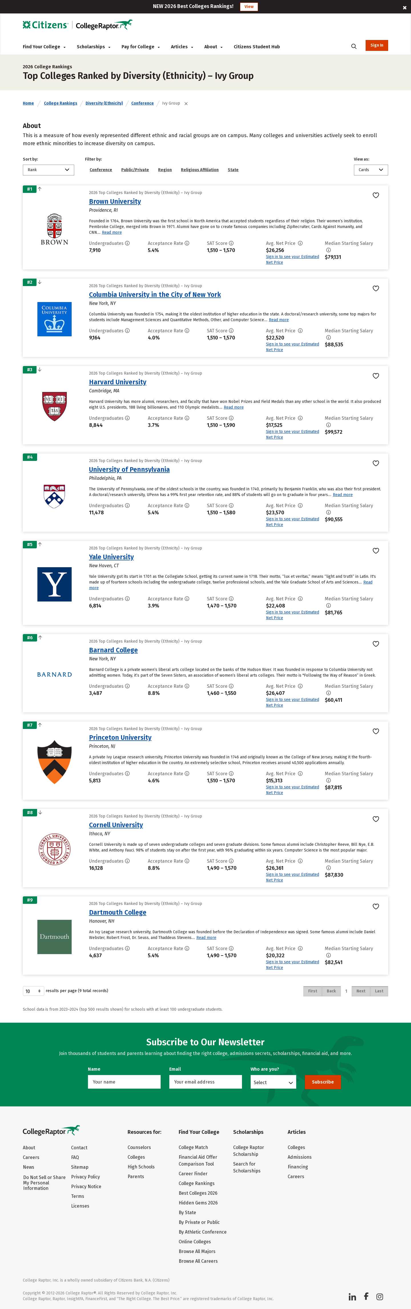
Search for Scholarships (247, 1167)
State (233, 169)
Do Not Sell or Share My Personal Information (44, 1183)
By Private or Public (199, 1222)
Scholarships (93, 46)
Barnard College (113, 650)
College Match (193, 1147)
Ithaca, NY (99, 833)
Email (175, 1069)
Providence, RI (103, 210)
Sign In (376, 45)
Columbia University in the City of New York (155, 295)
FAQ (75, 1157)
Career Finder (193, 1173)
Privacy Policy (85, 1177)
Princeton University (120, 738)
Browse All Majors (197, 1251)
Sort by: (30, 159)
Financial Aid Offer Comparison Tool (198, 1160)
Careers (31, 1157)
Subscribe (323, 1082)
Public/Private (135, 169)
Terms (77, 1196)
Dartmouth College (117, 912)
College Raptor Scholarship (248, 1151)
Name (94, 1069)
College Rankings (60, 103)
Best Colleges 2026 (198, 1193)
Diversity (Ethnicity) (104, 103)
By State (187, 1212)
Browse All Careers (198, 1261)
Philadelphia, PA (105, 478)
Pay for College (141, 46)
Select (260, 1082)
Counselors (139, 1147)
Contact (79, 1147)
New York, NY (102, 303)
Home (28, 103)
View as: (361, 159)
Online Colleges (195, 1241)
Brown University (115, 201)
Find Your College (44, 46)
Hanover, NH (101, 921)
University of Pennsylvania (129, 469)
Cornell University (116, 825)
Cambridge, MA (104, 390)
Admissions (300, 1157)
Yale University (111, 557)
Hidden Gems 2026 (198, 1203)
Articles (182, 46)
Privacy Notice (86, 1186)
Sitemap (79, 1167)
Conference (142, 103)
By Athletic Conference (203, 1232)
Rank (32, 169)
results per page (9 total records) (65, 991)
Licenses (80, 1206)
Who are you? (265, 1069)
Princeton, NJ (102, 746)
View (249, 6)
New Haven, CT (104, 565)
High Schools (141, 1167)
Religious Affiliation (200, 169)
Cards (364, 169)
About (213, 46)
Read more (112, 232)
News (28, 1167)
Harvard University (117, 382)
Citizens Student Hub (257, 46)
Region (165, 169)
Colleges (136, 1157)
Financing (298, 1167)
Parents (136, 1176)
